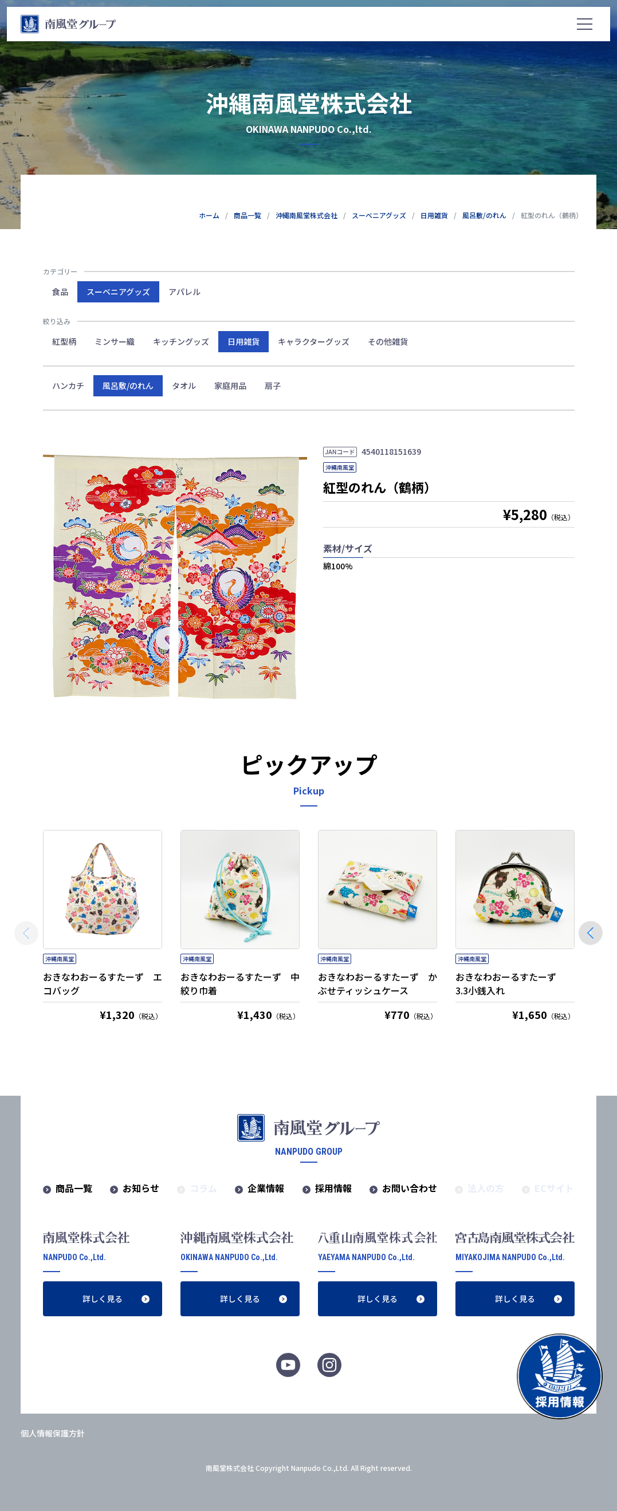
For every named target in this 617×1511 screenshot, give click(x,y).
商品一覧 (74, 1188)
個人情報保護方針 (53, 1433)
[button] (590, 933)
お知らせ (141, 1188)
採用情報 (333, 1188)
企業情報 (265, 1188)
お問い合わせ (409, 1188)
